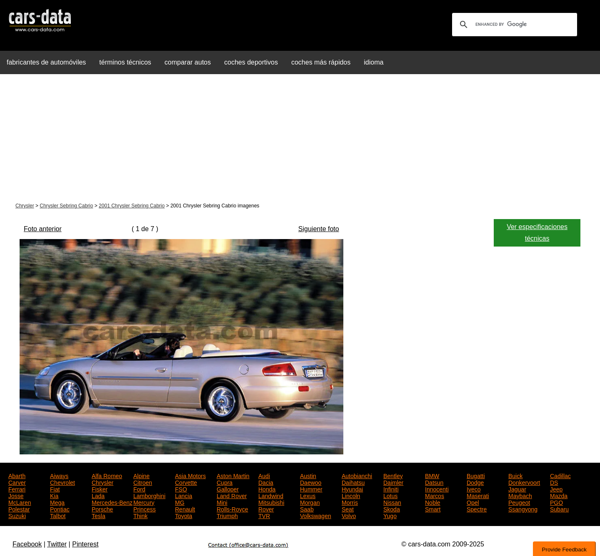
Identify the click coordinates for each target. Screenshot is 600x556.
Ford (139, 488)
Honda (266, 488)
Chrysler (24, 206)
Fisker (100, 488)
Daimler (393, 481)
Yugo (390, 515)
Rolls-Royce (232, 508)
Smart (432, 508)
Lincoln (351, 495)
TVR (264, 515)
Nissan (392, 501)
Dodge (475, 481)
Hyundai (352, 488)
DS (554, 481)
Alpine (141, 475)
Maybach (520, 495)
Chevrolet (62, 481)
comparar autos (188, 62)
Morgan (310, 501)
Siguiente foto (318, 228)
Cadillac (560, 475)
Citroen (142, 481)
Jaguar (517, 488)
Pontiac (60, 508)
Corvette (186, 481)
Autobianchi (357, 475)
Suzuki (17, 515)
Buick (515, 475)
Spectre (477, 508)
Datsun (434, 481)
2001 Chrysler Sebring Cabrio (132, 206)
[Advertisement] (300, 139)
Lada (98, 495)
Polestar (19, 508)
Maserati (478, 495)
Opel (473, 501)
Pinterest (85, 544)
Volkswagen (315, 515)
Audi (264, 475)
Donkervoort (524, 481)
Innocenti (437, 488)
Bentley (393, 475)
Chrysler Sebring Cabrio (66, 206)
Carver (17, 481)
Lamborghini (149, 495)
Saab (307, 508)
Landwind (270, 495)
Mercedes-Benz (112, 501)
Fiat (55, 488)
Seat (348, 508)
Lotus (390, 495)
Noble (432, 501)
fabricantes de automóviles (46, 62)
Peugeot (519, 501)
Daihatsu (353, 481)
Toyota (183, 515)
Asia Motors (190, 475)
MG (180, 501)
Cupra (224, 481)
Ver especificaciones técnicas (537, 232)
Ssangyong (523, 508)
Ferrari (16, 488)
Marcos (434, 495)
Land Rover (232, 495)
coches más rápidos (320, 62)
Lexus (307, 495)
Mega (57, 501)
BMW (432, 475)
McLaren (19, 501)
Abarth (16, 475)
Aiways (59, 475)
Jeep (556, 488)
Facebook (27, 544)
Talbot (57, 515)
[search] (513, 25)
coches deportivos (251, 62)
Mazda (559, 495)
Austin (308, 475)
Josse (16, 495)
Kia (54, 495)
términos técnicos (125, 62)
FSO (181, 488)
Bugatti (476, 475)
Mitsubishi (271, 501)
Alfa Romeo (107, 475)
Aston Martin (233, 475)
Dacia (265, 481)
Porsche (102, 508)
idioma (373, 62)
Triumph (227, 515)
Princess (144, 508)
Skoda (391, 508)
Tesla (98, 515)
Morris (350, 501)
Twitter (57, 544)
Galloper (228, 488)
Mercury (144, 501)
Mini (222, 501)
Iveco (473, 488)
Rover (266, 508)
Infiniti (391, 488)
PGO (556, 501)
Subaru (559, 508)
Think (140, 515)
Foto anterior (43, 228)
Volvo (349, 515)
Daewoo (310, 481)
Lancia (183, 495)
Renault (185, 508)
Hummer (311, 488)
